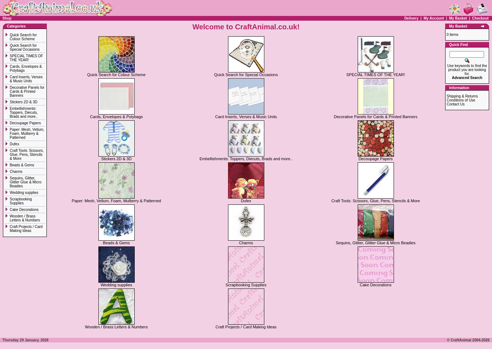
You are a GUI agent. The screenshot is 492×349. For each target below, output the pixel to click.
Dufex (14, 144)
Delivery (411, 18)
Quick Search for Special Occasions (25, 47)
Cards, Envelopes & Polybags (116, 115)
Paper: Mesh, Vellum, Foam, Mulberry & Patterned (27, 134)
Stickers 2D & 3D (24, 102)
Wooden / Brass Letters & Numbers (25, 218)
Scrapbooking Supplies (21, 201)
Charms (16, 172)
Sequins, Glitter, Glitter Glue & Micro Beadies (25, 182)
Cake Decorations (24, 210)
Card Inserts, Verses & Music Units (26, 79)
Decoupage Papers (26, 123)
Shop (7, 18)
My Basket (458, 18)
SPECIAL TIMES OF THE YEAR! (26, 58)
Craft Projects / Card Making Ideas (26, 229)
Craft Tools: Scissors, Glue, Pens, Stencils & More (27, 155)
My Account (434, 18)
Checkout (480, 18)
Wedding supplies (25, 193)
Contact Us (455, 104)
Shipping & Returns (462, 96)
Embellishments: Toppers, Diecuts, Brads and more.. (24, 113)
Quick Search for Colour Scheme (23, 37)
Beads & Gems (22, 165)
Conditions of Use (461, 100)
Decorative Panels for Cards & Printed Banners (27, 91)
